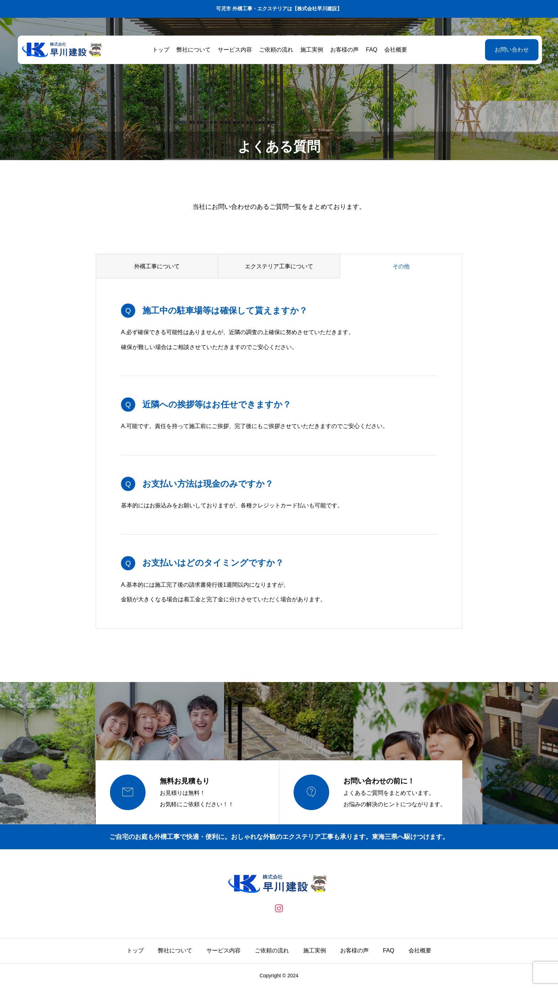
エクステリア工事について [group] (279, 266)
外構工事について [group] (157, 266)
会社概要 (395, 50)
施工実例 (311, 50)
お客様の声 (344, 50)
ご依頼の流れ (275, 50)
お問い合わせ (510, 50)
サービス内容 (234, 50)
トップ (160, 50)
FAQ (371, 50)
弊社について (193, 50)
